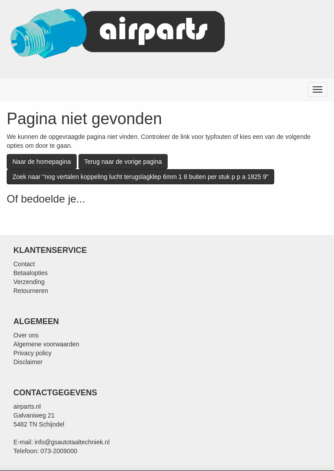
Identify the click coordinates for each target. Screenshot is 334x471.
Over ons (26, 335)
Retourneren (30, 290)
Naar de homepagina (41, 161)
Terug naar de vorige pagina (123, 161)
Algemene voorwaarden (46, 344)
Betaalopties (30, 272)
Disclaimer (27, 361)
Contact (24, 264)
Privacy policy (32, 353)
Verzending (29, 281)
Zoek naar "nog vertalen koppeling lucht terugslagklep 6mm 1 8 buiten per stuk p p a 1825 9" (140, 176)
